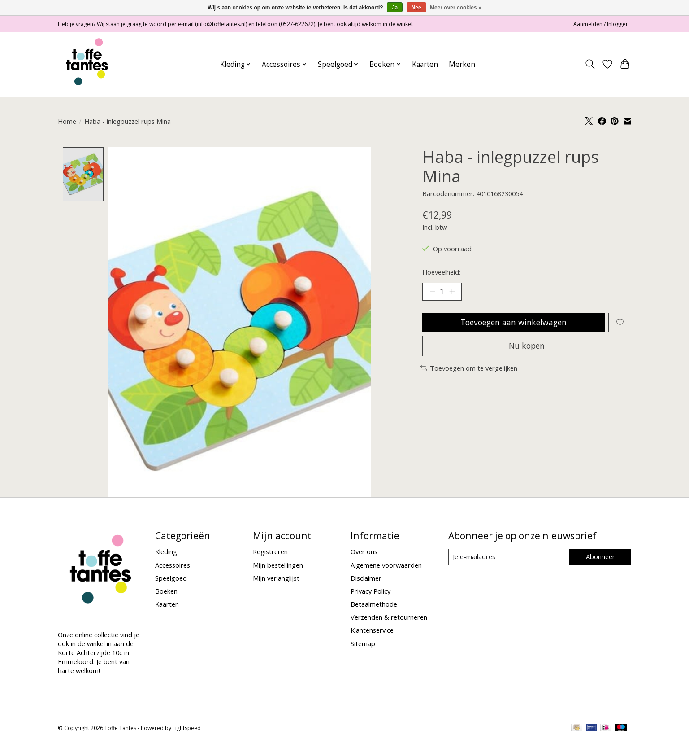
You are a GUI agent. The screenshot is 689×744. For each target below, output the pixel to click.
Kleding (166, 551)
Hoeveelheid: (441, 271)
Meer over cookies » (455, 7)
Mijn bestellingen (278, 564)
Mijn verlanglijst (276, 577)
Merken (462, 64)
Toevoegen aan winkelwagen (513, 322)
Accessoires (172, 564)
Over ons (364, 551)
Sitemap (363, 643)
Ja (395, 7)
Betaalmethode (374, 604)
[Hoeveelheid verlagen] (432, 291)
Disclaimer (366, 577)
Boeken (166, 590)
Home (67, 121)
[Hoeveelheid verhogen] (452, 291)
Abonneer (600, 556)
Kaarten (425, 64)
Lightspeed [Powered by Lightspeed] (187, 728)
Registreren (270, 551)
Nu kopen (527, 345)
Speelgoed (171, 577)
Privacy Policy (370, 590)
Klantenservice (372, 630)
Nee (416, 7)
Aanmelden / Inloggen (601, 24)
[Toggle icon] (590, 64)
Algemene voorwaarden (386, 564)
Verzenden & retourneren (389, 617)
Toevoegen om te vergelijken (469, 367)
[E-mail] (507, 557)
